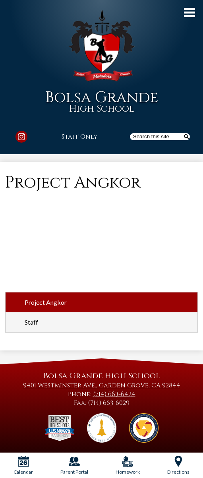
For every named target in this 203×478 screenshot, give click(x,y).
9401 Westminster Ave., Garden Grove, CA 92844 (101, 385)
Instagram (21, 138)
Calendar (23, 465)
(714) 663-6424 (114, 394)
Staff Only (80, 136)
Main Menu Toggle (189, 12)
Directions (178, 465)
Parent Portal (74, 465)
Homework (128, 465)
